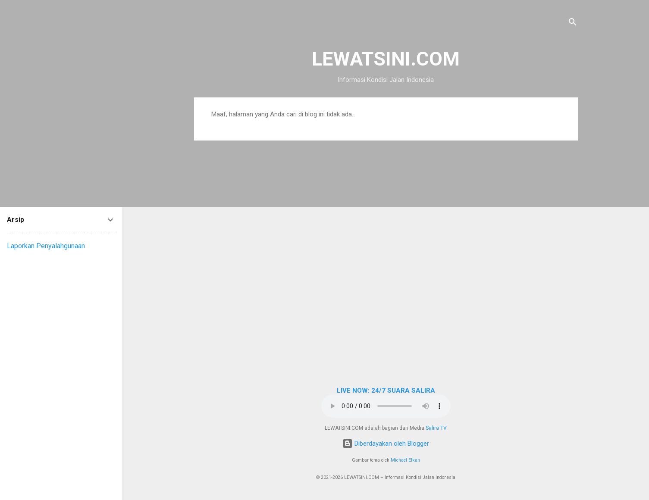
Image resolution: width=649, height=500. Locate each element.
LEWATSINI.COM (386, 58)
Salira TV (436, 428)
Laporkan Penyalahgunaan (46, 246)
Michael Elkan (405, 460)
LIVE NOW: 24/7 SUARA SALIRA (386, 390)
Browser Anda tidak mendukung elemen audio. (386, 406)
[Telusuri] (572, 23)
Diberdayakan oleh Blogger (385, 443)
